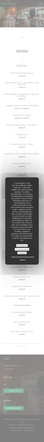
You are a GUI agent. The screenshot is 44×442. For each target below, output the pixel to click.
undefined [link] (22, 260)
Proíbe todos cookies (22, 249)
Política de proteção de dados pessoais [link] (22, 257)
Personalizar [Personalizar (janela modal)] (22, 253)
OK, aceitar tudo (22, 245)
